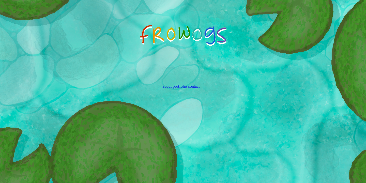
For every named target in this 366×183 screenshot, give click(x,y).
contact (194, 86)
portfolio (180, 86)
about (167, 86)
